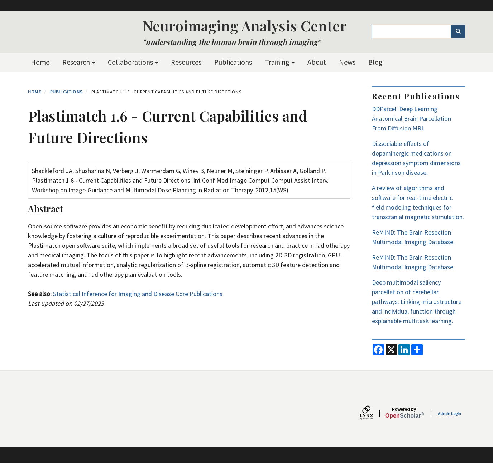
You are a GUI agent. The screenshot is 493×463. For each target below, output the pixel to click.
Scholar (404, 413)
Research (78, 62)
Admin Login (449, 413)
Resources (186, 62)
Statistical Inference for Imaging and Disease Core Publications (137, 294)
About (316, 62)
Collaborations (133, 62)
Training (280, 62)
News (347, 62)
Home (40, 62)
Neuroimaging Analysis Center (245, 25)
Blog (375, 62)
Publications (233, 62)
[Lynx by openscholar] (372, 413)
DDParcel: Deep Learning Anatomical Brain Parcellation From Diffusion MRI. (411, 118)
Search (460, 31)
